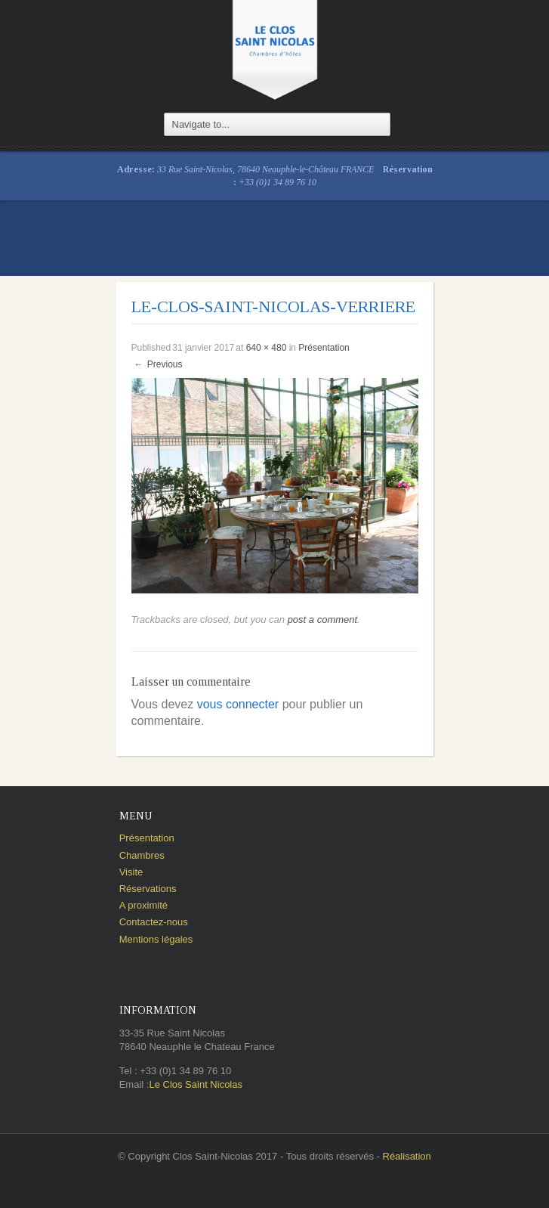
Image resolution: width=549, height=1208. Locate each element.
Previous (158, 364)
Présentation (323, 347)
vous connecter (238, 704)
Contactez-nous (153, 922)
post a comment (323, 619)
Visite (131, 872)
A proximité (143, 905)
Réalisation (407, 1156)
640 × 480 (266, 347)
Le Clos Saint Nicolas (195, 1084)
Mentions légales (156, 939)
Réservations (148, 888)
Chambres (142, 855)
